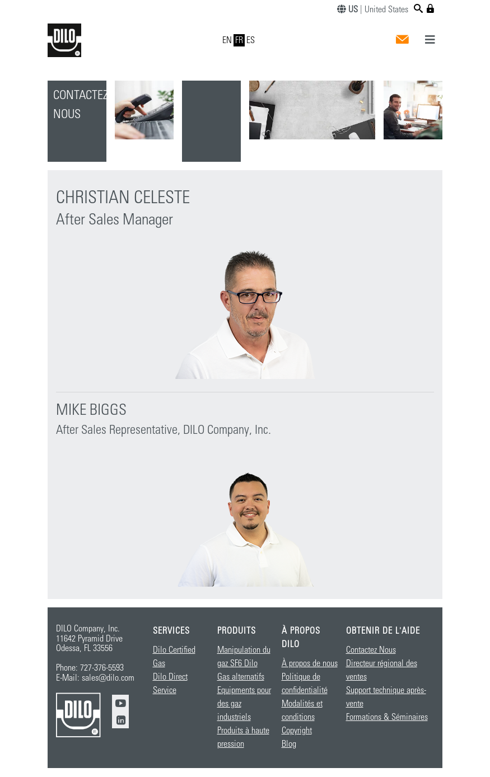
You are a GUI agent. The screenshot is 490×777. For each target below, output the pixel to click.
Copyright (297, 730)
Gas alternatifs (240, 676)
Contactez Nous (371, 649)
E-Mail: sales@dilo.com (95, 677)
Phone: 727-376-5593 (90, 667)
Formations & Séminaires (387, 717)
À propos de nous (310, 663)
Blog (289, 743)
